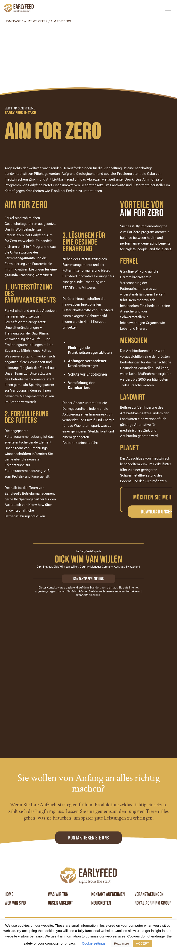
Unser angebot (60, 903)
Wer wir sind (15, 903)
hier (95, 591)
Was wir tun (58, 894)
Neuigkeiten (101, 903)
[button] (168, 9)
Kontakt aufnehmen (108, 894)
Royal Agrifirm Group (153, 903)
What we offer (35, 21)
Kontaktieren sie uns (88, 579)
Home (9, 894)
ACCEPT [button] (142, 943)
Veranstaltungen (149, 894)
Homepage (13, 21)
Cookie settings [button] (94, 943)
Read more (121, 943)
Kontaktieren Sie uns (88, 837)
